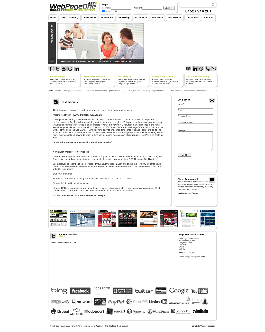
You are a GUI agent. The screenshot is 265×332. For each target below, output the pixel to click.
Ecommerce (141, 17)
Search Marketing (69, 17)
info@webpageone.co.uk (195, 257)
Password (138, 8)
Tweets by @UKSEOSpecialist (63, 242)
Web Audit (209, 17)
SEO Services (124, 76)
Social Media (90, 17)
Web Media (157, 17)
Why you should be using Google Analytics (147, 91)
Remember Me (110, 11)
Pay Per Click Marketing (163, 76)
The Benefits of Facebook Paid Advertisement (189, 91)
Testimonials (192, 17)
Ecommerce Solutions (94, 76)
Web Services (174, 17)
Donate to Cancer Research (203, 326)
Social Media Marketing (197, 76)
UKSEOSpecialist (113, 235)
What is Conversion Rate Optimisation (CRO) (106, 91)
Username (106, 8)
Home (53, 17)
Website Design (57, 76)
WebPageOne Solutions (106, 326)
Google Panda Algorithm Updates (68, 91)
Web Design (124, 17)
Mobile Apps (107, 17)
